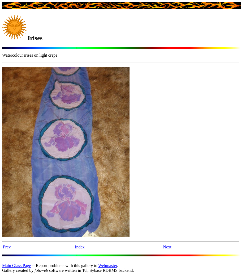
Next (167, 247)
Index (79, 247)
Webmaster (107, 265)
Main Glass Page (16, 265)
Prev (7, 247)
